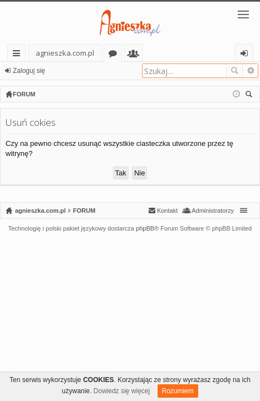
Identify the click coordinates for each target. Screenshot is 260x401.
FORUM (84, 210)
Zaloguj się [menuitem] (246, 55)
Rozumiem (178, 391)
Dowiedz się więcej (122, 391)
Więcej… (18, 55)
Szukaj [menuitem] (250, 95)
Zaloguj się (29, 71)
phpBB (145, 228)
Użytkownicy (135, 55)
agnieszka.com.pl (65, 53)
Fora (115, 55)
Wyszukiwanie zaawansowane (250, 70)
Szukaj (234, 70)
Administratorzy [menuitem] (213, 210)
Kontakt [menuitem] (167, 210)
